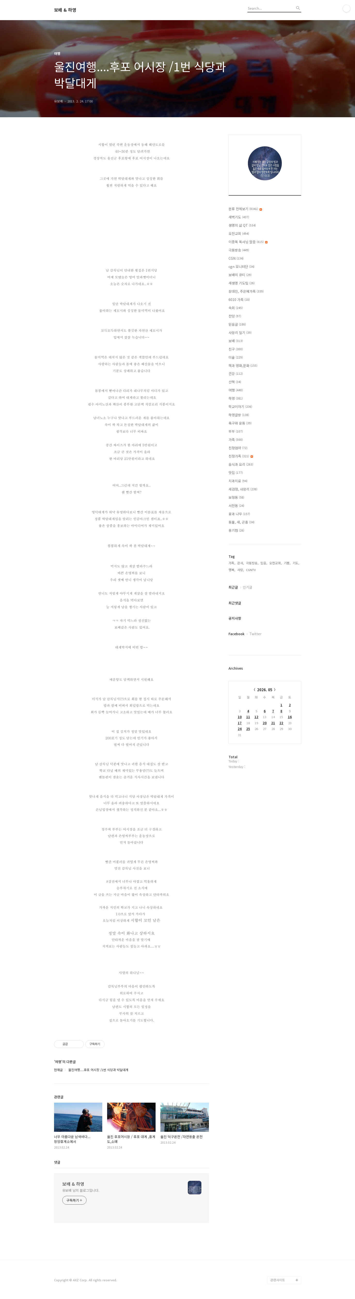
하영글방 (239, 414)
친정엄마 (238, 447)
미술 (236, 357)
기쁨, (287, 563)
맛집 (236, 472)
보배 (236, 340)
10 (240, 717)
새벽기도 (239, 217)
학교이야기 (240, 406)
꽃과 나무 (239, 513)
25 (248, 728)
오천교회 (239, 233)
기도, (295, 563)
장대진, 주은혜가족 (246, 291)
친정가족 (241, 456)
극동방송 (239, 250)
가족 (236, 439)
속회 (236, 307)
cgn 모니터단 (241, 266)
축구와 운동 (240, 423)
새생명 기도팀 (242, 283)
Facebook (237, 633)
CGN (236, 258)
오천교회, (275, 563)
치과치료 (238, 480)
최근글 (233, 587)
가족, (232, 563)
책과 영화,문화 (243, 365)
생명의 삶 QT (242, 225)
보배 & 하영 (65, 10)
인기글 (247, 587)
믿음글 (237, 324)
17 (240, 723)
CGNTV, (251, 569)
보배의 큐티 (240, 274)
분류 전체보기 (245, 208)
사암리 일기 (240, 332)
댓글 (57, 1162)
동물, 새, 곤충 (241, 522)
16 (290, 717)
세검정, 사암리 (243, 489)
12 (256, 717)
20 (265, 723)
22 (281, 723)
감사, (240, 563)
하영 (236, 398)
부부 (236, 431)
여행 (236, 390)
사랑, (240, 569)
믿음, (263, 563)
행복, (232, 569)
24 (240, 728)
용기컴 (236, 530)
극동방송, (252, 563)
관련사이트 (277, 1280)
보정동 (236, 497)
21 (273, 723)
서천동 (236, 505)
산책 (235, 381)
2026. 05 (264, 689)
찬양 (235, 316)
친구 (236, 349)
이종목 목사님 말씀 (248, 241)
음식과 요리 (241, 464)
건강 (236, 373)
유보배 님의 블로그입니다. (81, 1190)
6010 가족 (239, 299)
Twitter (255, 633)
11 (248, 717)
